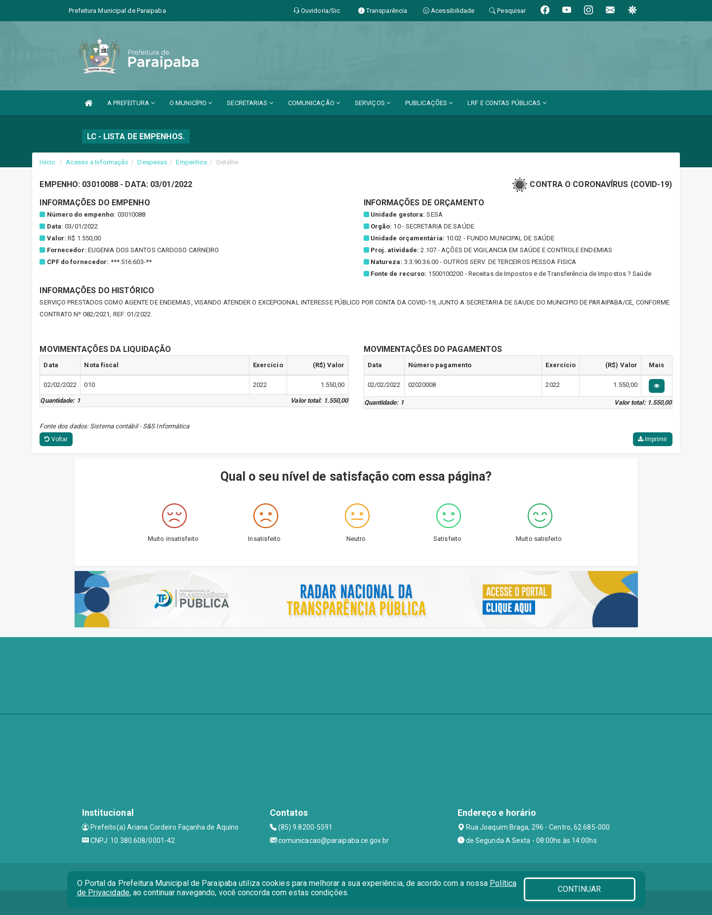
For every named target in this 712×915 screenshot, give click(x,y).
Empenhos (191, 162)
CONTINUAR (579, 889)
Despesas (152, 162)
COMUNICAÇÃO (314, 103)
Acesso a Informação (97, 162)
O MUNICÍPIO (190, 103)
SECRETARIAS (250, 103)
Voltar (56, 439)
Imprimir (653, 439)
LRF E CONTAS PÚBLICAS (506, 103)
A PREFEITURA (131, 103)
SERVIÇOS (372, 103)
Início (47, 162)
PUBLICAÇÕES (429, 103)
